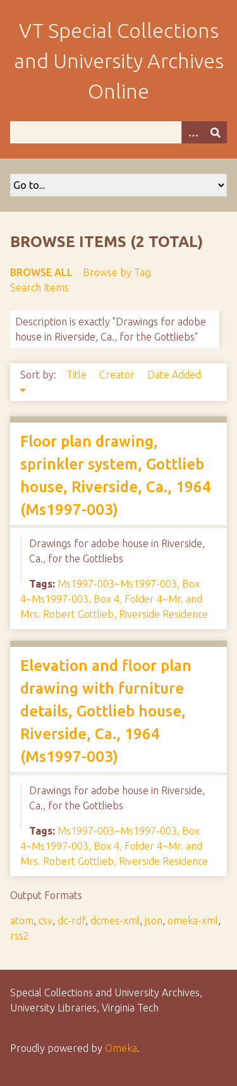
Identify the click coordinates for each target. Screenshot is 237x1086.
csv (45, 920)
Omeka (121, 1048)
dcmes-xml (115, 920)
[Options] (192, 132)
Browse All (41, 272)
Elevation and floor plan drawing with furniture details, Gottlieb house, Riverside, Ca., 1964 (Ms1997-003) (105, 711)
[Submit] (215, 132)
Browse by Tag (116, 272)
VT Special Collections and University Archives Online (119, 60)
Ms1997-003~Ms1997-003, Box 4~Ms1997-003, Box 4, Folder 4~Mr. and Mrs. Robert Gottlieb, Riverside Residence (114, 599)
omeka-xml (192, 920)
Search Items (39, 287)
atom (21, 920)
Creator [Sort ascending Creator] (118, 374)
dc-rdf (71, 920)
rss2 (19, 935)
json (153, 920)
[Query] (118, 132)
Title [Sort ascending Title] (77, 374)
